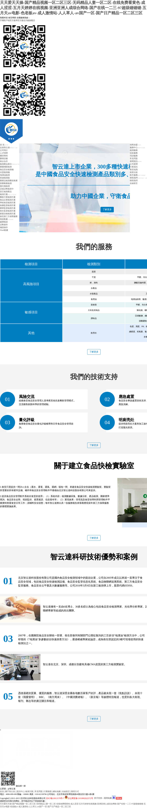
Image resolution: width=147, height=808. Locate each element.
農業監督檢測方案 (8, 208)
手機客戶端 (5, 20)
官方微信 (21, 20)
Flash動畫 (4, 230)
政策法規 (134, 172)
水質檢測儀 (5, 172)
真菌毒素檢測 (6, 183)
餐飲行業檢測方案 (8, 197)
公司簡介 (4, 150)
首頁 (2, 791)
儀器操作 (4, 227)
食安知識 (134, 169)
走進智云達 (8, 147)
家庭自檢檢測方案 (8, 213)
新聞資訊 (135, 161)
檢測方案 (8, 194)
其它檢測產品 (6, 191)
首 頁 (4, 145)
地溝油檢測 (5, 175)
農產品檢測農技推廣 (8, 180)
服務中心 (137, 147)
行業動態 (47, 791)
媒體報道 (4, 222)
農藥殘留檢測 (6, 167)
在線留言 (134, 183)
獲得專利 (4, 156)
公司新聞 (134, 164)
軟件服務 (137, 175)
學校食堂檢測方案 (8, 202)
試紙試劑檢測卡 (7, 189)
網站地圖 (57, 791)
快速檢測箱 (5, 178)
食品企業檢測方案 (8, 200)
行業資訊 (134, 167)
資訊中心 (20, 791)
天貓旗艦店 (30, 20)
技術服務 (134, 153)
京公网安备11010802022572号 (79, 798)
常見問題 (134, 158)
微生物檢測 (5, 186)
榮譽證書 (4, 158)
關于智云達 (10, 791)
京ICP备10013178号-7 (55, 798)
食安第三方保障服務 (8, 216)
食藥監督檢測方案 (8, 205)
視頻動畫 (6, 219)
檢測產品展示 (9, 164)
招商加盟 (135, 145)
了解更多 (107, 209)
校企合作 (4, 161)
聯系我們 (138, 178)
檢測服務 (134, 150)
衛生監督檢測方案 (8, 211)
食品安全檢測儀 (7, 169)
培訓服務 (134, 156)
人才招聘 (4, 153)
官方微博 (13, 20)
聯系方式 (75, 791)
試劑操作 (4, 225)
